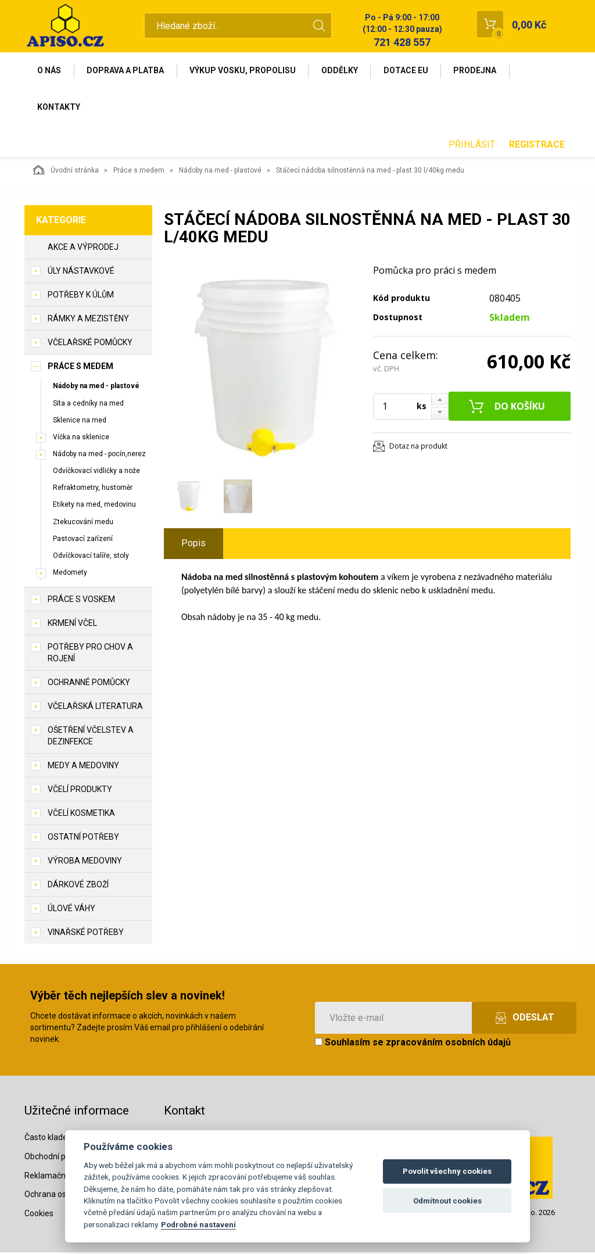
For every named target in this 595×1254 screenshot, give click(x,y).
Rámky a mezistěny (88, 320)
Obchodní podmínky (60, 1157)
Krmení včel (72, 624)
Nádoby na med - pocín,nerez (99, 455)
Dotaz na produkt (418, 448)
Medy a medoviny (83, 767)
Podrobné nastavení (198, 1224)
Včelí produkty (80, 791)
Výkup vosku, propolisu (244, 71)
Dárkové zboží (78, 886)
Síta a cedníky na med (88, 404)
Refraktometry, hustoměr (92, 489)
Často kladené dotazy (64, 1138)
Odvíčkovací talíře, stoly (91, 557)
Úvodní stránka (66, 171)
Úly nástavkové (81, 272)
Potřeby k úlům (81, 296)
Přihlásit (472, 145)
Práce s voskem (81, 600)
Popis (193, 544)
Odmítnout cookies (447, 1200)
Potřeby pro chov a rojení (90, 654)
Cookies (38, 1215)
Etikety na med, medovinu (94, 506)
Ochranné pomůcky (89, 684)
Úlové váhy (71, 910)
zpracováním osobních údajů (448, 1043)
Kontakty (59, 108)
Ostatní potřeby (83, 838)
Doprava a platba (126, 71)
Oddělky (342, 71)
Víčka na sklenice (81, 438)
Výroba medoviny (85, 862)
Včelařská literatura (95, 707)
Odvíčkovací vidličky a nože (96, 472)
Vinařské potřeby (86, 933)
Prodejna (478, 71)
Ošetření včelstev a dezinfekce (91, 737)
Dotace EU (408, 71)
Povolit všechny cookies (447, 1171)
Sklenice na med (79, 421)
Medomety (70, 573)
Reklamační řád (52, 1176)
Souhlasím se (413, 1043)
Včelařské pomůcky (90, 344)
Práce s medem (138, 172)
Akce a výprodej (83, 248)
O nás (50, 71)
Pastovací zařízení (83, 540)
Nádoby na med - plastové (220, 172)
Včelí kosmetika (81, 814)
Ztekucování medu (83, 523)
